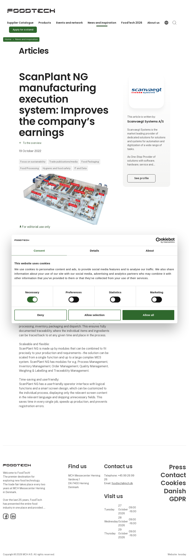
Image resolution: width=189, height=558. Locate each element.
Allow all (148, 315)
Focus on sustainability (33, 161)
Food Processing (29, 168)
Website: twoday (177, 554)
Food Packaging (90, 161)
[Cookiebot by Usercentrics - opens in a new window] (158, 240)
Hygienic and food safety (57, 168)
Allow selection (94, 315)
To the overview (32, 142)
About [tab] (150, 250)
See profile (141, 178)
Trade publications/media (63, 161)
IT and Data (80, 168)
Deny (40, 315)
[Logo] (31, 11)
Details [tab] (94, 250)
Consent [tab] (39, 250)
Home (8, 39)
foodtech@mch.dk (122, 483)
